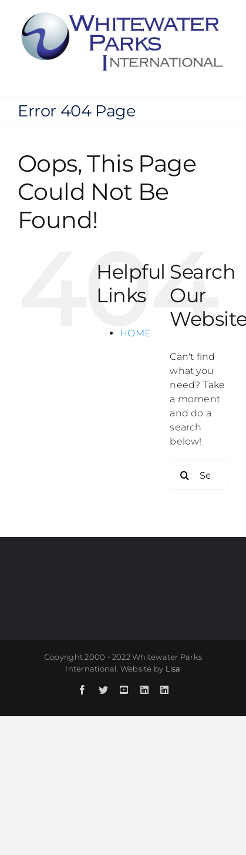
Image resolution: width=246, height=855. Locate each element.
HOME (135, 333)
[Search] (184, 475)
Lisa (173, 668)
